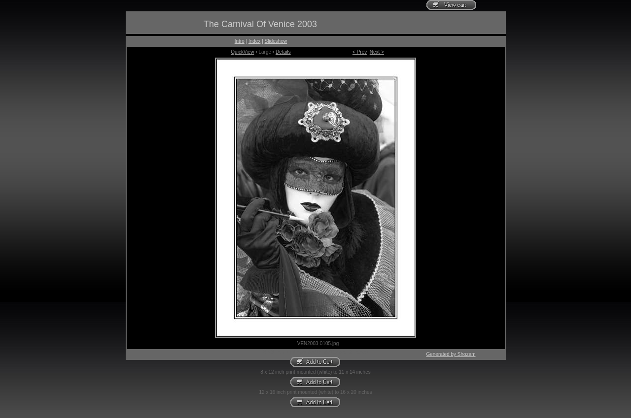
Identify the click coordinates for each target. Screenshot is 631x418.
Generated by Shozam (450, 354)
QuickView (242, 52)
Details (283, 52)
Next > (377, 52)
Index (254, 41)
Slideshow (276, 41)
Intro (240, 41)
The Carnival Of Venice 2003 (260, 24)
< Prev (359, 52)
